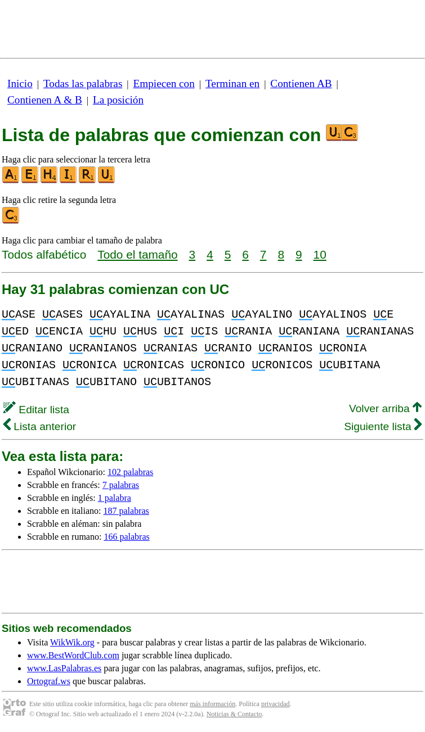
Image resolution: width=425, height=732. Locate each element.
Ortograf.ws (48, 681)
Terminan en (232, 83)
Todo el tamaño (137, 254)
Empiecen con (164, 83)
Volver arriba (385, 408)
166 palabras (126, 536)
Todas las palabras (82, 83)
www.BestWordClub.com (73, 655)
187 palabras (126, 511)
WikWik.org (72, 642)
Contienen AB (301, 83)
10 (320, 254)
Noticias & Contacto (234, 714)
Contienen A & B (44, 100)
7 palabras (120, 485)
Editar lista (36, 409)
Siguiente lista (383, 426)
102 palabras (130, 472)
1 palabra (114, 498)
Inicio (20, 83)
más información (212, 704)
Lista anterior (39, 426)
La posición (118, 100)
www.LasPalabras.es (64, 668)
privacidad (275, 704)
